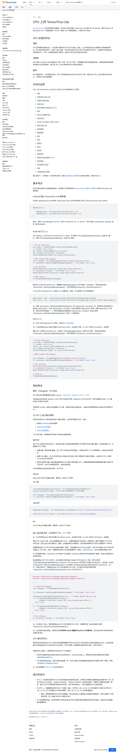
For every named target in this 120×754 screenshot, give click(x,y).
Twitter (31, 735)
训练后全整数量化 (43, 430)
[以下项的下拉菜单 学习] (34, 2)
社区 (57, 2)
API (40, 2)
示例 (16, 7)
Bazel (60, 291)
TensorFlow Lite (38, 28)
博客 (30, 729)
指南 (39, 17)
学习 (34, 17)
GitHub (113, 2)
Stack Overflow (79, 735)
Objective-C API (77, 395)
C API (87, 395)
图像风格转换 (87, 550)
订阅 (112, 750)
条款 (30, 750)
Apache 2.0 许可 (90, 711)
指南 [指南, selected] (10, 7)
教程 (3, 7)
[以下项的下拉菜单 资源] (52, 2)
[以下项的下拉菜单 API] (43, 2)
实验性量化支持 (70, 176)
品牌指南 (77, 738)
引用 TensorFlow (79, 741)
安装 (24, 2)
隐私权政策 (37, 750)
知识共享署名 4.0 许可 (59, 711)
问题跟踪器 (77, 729)
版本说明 (77, 732)
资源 (48, 2)
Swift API (67, 395)
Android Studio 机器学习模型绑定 (86, 188)
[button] (13, 39)
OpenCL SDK (48, 667)
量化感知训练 (44, 423)
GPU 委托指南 (69, 323)
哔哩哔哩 (31, 738)
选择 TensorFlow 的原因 (73, 2)
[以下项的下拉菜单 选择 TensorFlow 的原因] (83, 2)
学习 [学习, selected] (30, 2)
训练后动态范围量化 (44, 427)
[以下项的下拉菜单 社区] (61, 2)
